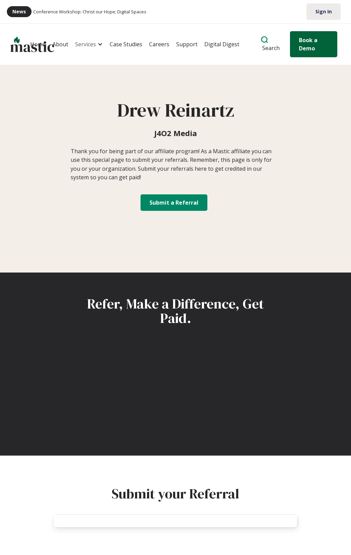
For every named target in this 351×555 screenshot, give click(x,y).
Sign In (323, 11)
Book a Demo (308, 44)
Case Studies (126, 44)
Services (85, 44)
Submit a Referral (173, 202)
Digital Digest (221, 44)
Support (186, 44)
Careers (159, 44)
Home (38, 44)
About (60, 44)
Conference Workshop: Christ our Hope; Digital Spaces (89, 12)
